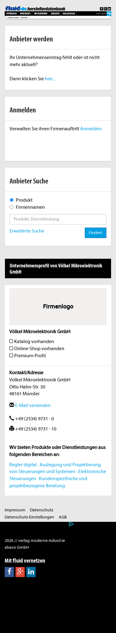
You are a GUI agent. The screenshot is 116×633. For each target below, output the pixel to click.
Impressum (15, 510)
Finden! (95, 232)
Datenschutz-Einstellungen (29, 517)
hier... (50, 79)
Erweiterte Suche (27, 231)
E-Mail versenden (30, 405)
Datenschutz (41, 510)
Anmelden (91, 129)
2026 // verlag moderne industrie (35, 540)
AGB (63, 517)
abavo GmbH (17, 547)
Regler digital (23, 464)
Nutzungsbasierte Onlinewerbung (36, 524)
